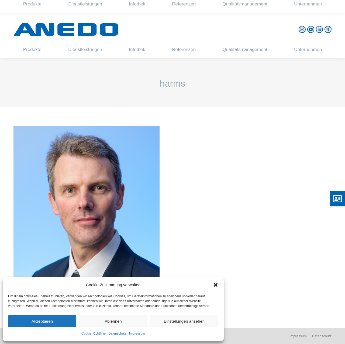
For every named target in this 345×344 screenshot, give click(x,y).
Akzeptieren (42, 321)
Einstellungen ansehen (184, 321)
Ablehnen (113, 321)
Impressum (137, 333)
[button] (215, 285)
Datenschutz (117, 333)
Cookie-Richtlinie (93, 333)
